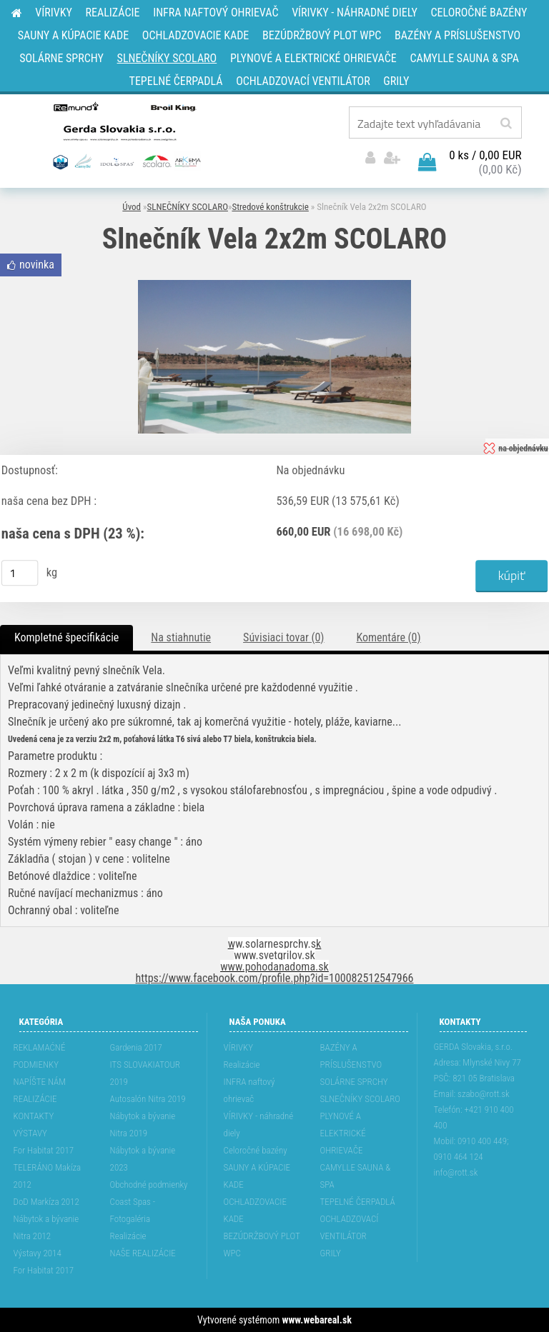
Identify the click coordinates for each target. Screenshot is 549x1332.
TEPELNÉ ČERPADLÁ (357, 1201)
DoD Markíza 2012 (46, 1201)
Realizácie (128, 1236)
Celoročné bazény (255, 1150)
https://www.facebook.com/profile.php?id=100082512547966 (275, 978)
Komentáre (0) (388, 637)
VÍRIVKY (239, 1047)
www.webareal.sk (317, 1320)
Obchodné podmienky (149, 1184)
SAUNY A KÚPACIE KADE (257, 1176)
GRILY (330, 1253)
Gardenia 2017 (136, 1047)
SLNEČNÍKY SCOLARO (187, 206)
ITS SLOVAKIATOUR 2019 (145, 1073)
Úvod (131, 206)
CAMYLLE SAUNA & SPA (355, 1176)
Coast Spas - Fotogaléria (133, 1210)
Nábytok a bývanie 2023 (143, 1159)
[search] (505, 123)
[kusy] (20, 573)
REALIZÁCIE (35, 1098)
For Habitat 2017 (44, 1150)
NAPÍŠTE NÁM (40, 1081)
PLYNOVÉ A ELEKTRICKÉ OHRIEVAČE (343, 1133)
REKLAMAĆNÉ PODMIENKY (40, 1056)
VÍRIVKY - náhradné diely (259, 1124)
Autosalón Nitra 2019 (148, 1098)
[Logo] (125, 135)
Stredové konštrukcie (270, 206)
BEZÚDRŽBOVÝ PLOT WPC (262, 1244)
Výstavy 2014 (37, 1253)
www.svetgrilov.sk (274, 955)
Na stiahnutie (181, 637)
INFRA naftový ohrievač (249, 1090)
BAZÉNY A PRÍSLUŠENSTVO (351, 1056)
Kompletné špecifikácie (66, 637)
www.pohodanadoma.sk (274, 966)
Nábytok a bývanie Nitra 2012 (46, 1227)
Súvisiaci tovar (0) (283, 637)
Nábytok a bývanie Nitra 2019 (143, 1124)
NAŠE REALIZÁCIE (143, 1253)
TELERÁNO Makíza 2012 (47, 1176)
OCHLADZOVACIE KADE (255, 1210)
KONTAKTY (34, 1116)
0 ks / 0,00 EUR (485, 155)
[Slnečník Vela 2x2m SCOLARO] (274, 285)
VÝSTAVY (30, 1133)
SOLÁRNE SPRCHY (354, 1081)
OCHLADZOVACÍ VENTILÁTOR (349, 1227)
